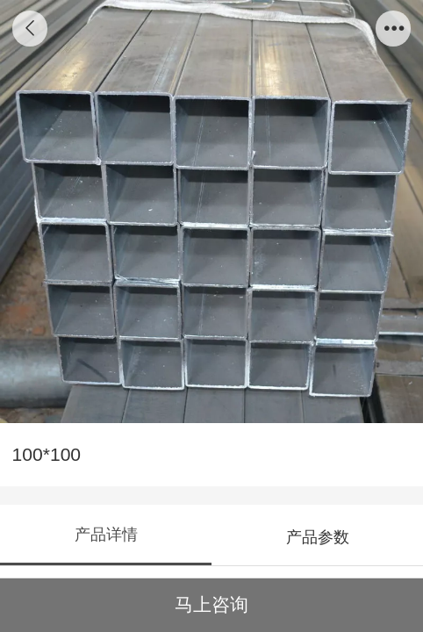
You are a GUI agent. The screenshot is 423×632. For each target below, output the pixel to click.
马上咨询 (211, 604)
